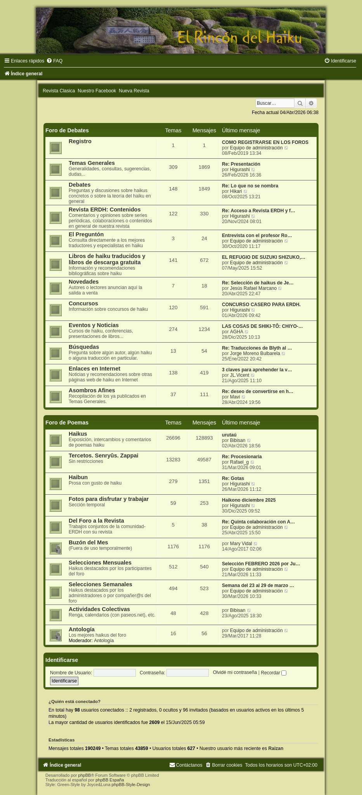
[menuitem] (54, 61)
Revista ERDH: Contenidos (105, 209)
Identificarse (61, 660)
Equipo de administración (256, 148)
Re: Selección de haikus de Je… (258, 283)
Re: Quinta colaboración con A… (258, 522)
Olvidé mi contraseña (235, 672)
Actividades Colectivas (99, 609)
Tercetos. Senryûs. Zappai (104, 455)
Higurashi (240, 169)
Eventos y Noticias (94, 325)
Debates (79, 185)
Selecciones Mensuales (100, 562)
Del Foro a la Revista (96, 521)
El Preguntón (86, 234)
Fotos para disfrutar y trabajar (109, 499)
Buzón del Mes (88, 542)
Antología (82, 629)
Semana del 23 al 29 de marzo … (258, 585)
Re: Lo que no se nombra (250, 186)
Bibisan (238, 440)
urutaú (229, 435)
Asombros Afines (92, 390)
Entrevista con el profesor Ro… (257, 235)
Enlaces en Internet (94, 368)
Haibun (78, 477)
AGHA (236, 331)
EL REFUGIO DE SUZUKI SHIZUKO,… (263, 257)
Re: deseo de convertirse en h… (257, 391)
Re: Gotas (233, 478)
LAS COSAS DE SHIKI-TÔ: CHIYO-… (262, 326)
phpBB (84, 775)
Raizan (275, 748)
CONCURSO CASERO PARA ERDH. (261, 304)
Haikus (78, 434)
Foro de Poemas (66, 422)
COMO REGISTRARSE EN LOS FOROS (265, 142)
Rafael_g (239, 462)
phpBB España (109, 780)
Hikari (236, 191)
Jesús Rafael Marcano (253, 288)
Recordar (273, 672)
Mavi (235, 397)
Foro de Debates (67, 130)
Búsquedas (84, 347)
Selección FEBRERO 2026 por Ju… (261, 563)
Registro (80, 141)
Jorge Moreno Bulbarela (255, 353)
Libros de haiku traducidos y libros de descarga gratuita (107, 259)
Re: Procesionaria (242, 456)
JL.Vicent (239, 375)
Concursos (83, 303)
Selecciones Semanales (100, 584)
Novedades (84, 282)
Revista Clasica (59, 91)
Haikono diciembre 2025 (248, 500)
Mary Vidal (241, 543)
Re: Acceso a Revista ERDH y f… (258, 210)
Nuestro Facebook (97, 91)
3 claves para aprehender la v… (257, 369)
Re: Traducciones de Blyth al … (257, 348)
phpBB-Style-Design (131, 784)
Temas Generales (92, 163)
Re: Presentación (241, 164)
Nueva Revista (134, 91)
